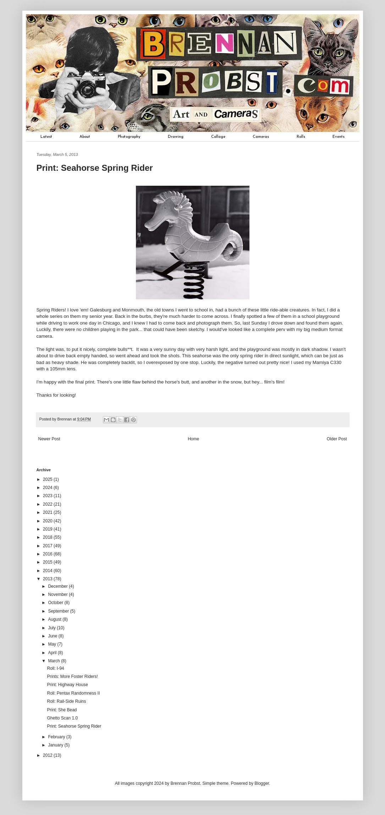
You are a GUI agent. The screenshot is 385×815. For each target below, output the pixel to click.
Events (338, 137)
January (56, 745)
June (53, 636)
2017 (48, 545)
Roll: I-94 (55, 668)
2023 (48, 495)
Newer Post (49, 438)
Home (193, 438)
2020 (48, 520)
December (58, 586)
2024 (48, 487)
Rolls (301, 137)
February (57, 736)
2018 (48, 537)
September (59, 611)
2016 (48, 554)
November (58, 594)
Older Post (337, 438)
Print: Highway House (67, 684)
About (84, 137)
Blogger (261, 783)
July (52, 627)
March (54, 660)
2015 (48, 562)
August (55, 619)
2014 (48, 570)
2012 (48, 755)
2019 (48, 529)
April (52, 652)
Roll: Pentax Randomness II (73, 693)
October (56, 602)
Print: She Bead (62, 709)
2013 (48, 578)
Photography (129, 137)
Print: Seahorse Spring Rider (74, 726)
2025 (48, 479)
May (52, 644)
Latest (46, 137)
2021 (48, 512)
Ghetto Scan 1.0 (62, 718)
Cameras (261, 137)
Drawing (175, 137)
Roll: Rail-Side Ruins (66, 701)
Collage (218, 137)
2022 (48, 504)
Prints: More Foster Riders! (72, 676)
